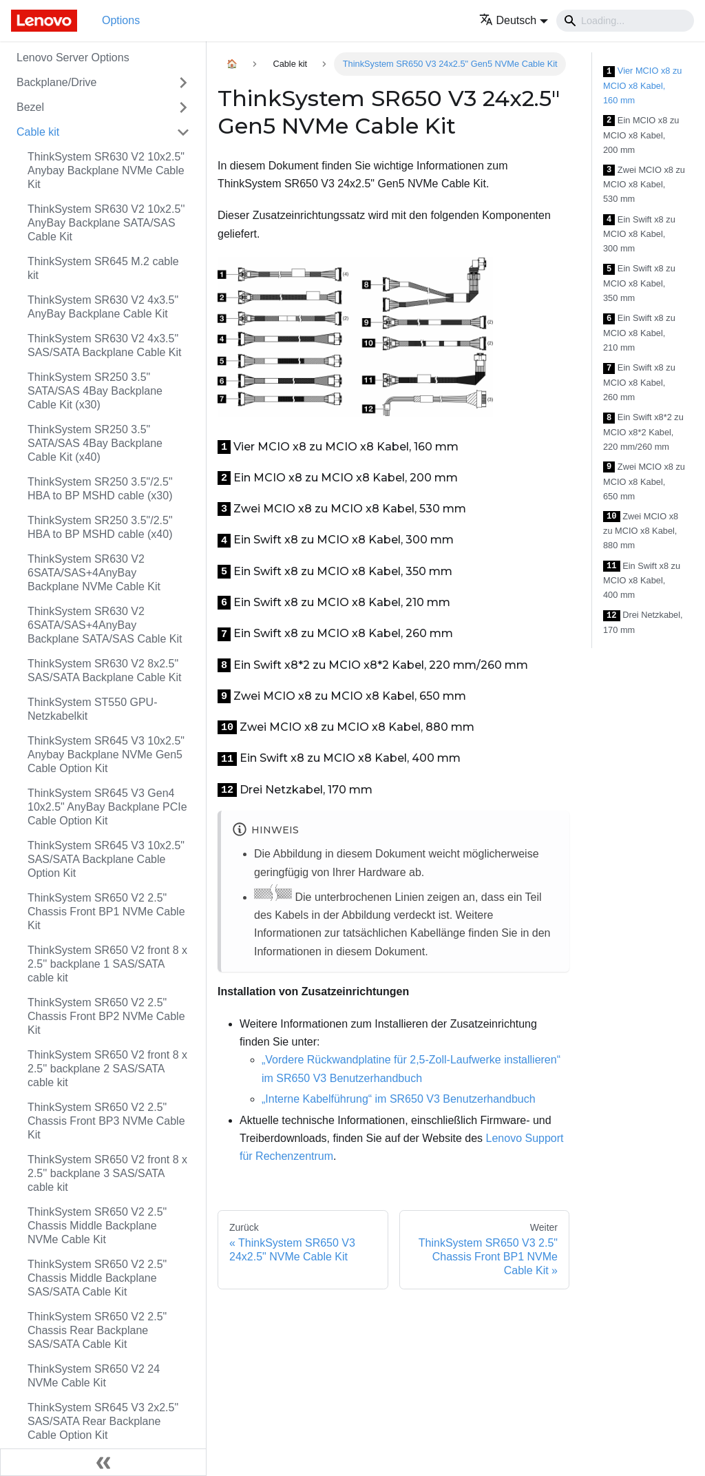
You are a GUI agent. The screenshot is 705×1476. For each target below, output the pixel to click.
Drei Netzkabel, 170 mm (643, 622)
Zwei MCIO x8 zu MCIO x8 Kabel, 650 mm (644, 481)
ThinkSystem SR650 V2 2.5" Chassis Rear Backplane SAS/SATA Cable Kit (97, 1330)
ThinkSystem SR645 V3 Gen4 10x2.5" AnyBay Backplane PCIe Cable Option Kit (107, 807)
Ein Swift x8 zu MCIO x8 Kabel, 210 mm (639, 333)
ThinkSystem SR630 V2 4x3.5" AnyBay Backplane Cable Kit (103, 307)
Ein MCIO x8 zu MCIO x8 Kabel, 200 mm (641, 135)
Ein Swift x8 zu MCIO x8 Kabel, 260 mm (639, 382)
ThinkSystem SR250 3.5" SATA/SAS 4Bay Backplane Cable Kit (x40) (95, 443)
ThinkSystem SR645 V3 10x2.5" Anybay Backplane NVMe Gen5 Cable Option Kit (106, 754)
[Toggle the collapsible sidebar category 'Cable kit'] (183, 132)
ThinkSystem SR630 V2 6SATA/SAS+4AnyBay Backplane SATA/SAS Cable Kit (105, 625)
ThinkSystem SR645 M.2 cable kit (103, 268)
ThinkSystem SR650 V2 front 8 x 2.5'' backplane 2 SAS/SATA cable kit (107, 1068)
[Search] (625, 21)
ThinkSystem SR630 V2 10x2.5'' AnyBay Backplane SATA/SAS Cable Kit (106, 222)
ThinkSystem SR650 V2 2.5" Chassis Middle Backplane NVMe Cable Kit (97, 1225)
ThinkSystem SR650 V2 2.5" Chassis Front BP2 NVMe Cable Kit (106, 1016)
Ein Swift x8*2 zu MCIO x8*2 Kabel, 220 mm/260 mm (643, 432)
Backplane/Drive (57, 82)
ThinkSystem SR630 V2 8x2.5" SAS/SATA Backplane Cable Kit (105, 670)
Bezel (30, 107)
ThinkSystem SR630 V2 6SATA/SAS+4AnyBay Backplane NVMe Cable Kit (94, 572)
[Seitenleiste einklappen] (103, 1462)
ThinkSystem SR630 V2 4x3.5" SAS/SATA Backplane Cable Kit (105, 345)
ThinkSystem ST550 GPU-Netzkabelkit (93, 709)
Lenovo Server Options (73, 57)
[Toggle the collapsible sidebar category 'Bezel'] (183, 107)
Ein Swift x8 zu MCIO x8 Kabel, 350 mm (639, 283)
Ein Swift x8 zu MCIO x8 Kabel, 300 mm (639, 234)
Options (121, 20)
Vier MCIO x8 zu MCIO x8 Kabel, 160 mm (642, 85)
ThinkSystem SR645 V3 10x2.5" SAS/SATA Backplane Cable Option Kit (106, 859)
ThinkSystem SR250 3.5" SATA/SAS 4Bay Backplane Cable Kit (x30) (95, 390)
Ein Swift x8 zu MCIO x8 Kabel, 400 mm (641, 581)
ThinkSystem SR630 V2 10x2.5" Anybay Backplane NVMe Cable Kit (106, 170)
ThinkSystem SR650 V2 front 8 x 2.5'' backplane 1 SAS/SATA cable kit (107, 964)
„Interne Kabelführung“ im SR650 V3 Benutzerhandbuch (399, 1099)
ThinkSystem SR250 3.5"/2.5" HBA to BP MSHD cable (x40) (100, 527)
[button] (514, 20)
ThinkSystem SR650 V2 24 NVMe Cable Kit (94, 1376)
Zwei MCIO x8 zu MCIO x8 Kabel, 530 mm (644, 185)
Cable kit (38, 132)
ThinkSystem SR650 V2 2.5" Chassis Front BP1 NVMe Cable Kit (106, 911)
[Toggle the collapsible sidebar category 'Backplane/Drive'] (183, 83)
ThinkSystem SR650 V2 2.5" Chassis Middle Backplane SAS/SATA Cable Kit (97, 1278)
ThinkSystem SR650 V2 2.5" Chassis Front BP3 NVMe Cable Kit (106, 1121)
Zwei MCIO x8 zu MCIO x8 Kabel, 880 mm (640, 531)
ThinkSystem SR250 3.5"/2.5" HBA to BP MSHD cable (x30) (100, 488)
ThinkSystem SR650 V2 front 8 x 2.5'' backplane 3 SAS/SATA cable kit (107, 1173)
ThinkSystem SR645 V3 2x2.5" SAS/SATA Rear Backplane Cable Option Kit (103, 1421)
